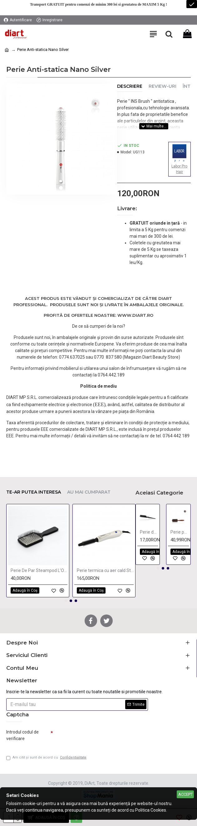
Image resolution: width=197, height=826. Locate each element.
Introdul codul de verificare (22, 733)
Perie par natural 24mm (179, 530)
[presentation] (96, 736)
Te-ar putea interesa (33, 490)
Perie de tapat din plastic (149, 530)
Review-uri (162, 86)
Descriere (129, 86)
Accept (185, 794)
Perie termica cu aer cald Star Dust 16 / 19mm (105, 568)
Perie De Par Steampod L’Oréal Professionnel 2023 (39, 568)
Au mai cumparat (89, 490)
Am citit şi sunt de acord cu (46, 757)
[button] (66, 599)
